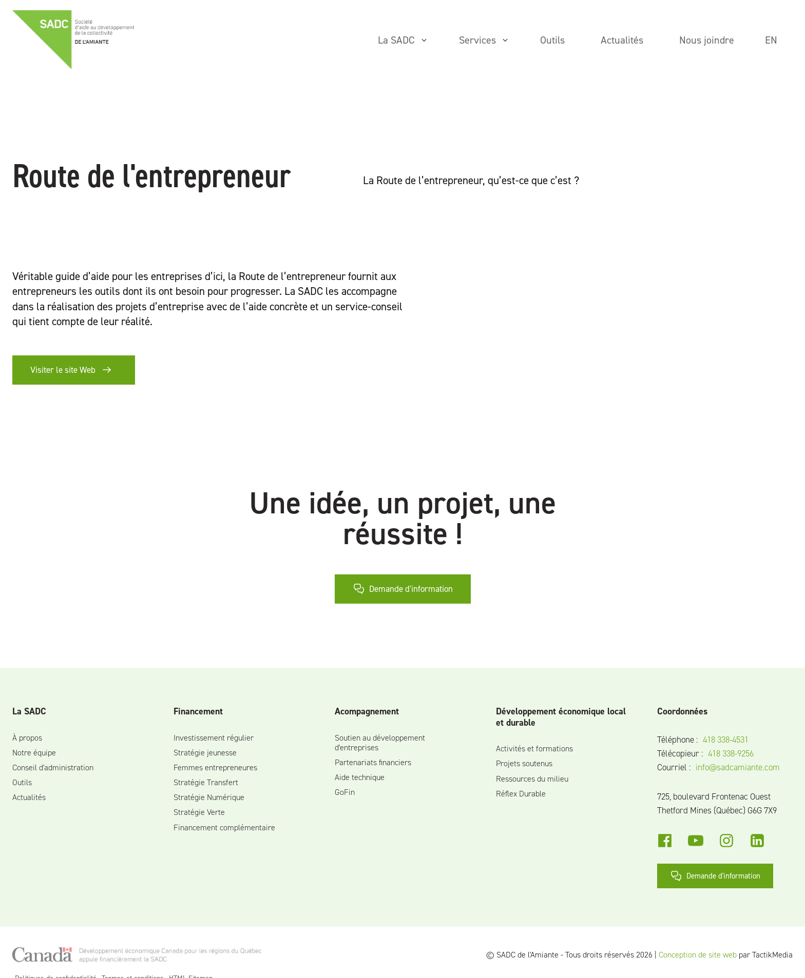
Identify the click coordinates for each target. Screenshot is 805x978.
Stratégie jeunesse (205, 752)
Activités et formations (534, 748)
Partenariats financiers (373, 762)
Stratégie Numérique (209, 797)
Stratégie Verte (199, 812)
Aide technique (360, 777)
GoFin (345, 792)
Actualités (29, 797)
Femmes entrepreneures (215, 767)
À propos (27, 738)
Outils (22, 782)
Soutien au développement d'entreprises (380, 742)
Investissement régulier (214, 738)
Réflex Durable (521, 794)
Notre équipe (34, 752)
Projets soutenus (524, 763)
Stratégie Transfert (206, 782)
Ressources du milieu (532, 779)
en (771, 40)
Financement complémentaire (224, 827)
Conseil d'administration (52, 767)
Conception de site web (698, 954)
